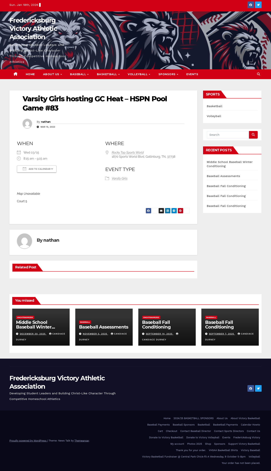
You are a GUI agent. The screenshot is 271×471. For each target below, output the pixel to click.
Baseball (78, 74)
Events (192, 74)
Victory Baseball (250, 450)
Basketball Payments (225, 424)
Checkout (171, 431)
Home (30, 74)
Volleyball (138, 74)
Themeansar (82, 440)
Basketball (107, 74)
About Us (51, 74)
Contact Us (253, 431)
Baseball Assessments (223, 176)
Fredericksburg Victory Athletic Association (33, 28)
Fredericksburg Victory (246, 437)
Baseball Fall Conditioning (226, 186)
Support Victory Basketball (244, 443)
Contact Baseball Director (195, 431)
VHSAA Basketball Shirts (223, 450)
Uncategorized (25, 317)
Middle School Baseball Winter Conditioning (34, 327)
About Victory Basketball (245, 418)
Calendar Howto (250, 424)
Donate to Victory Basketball (166, 437)
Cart (160, 431)
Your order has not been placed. (241, 463)
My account (177, 443)
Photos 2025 (194, 443)
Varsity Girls (120, 178)
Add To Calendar (37, 168)
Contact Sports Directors (229, 431)
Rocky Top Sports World (128, 152)
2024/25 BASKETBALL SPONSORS (194, 418)
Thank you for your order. (191, 450)
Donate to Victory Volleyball (202, 437)
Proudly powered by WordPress (28, 440)
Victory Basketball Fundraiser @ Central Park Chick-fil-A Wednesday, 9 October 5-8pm (194, 456)
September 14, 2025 (160, 333)
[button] (258, 74)
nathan (46, 121)
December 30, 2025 (33, 333)
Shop (208, 443)
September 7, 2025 (222, 333)
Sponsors (167, 74)
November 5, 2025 (95, 333)
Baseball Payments (158, 424)
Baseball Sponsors (184, 424)
